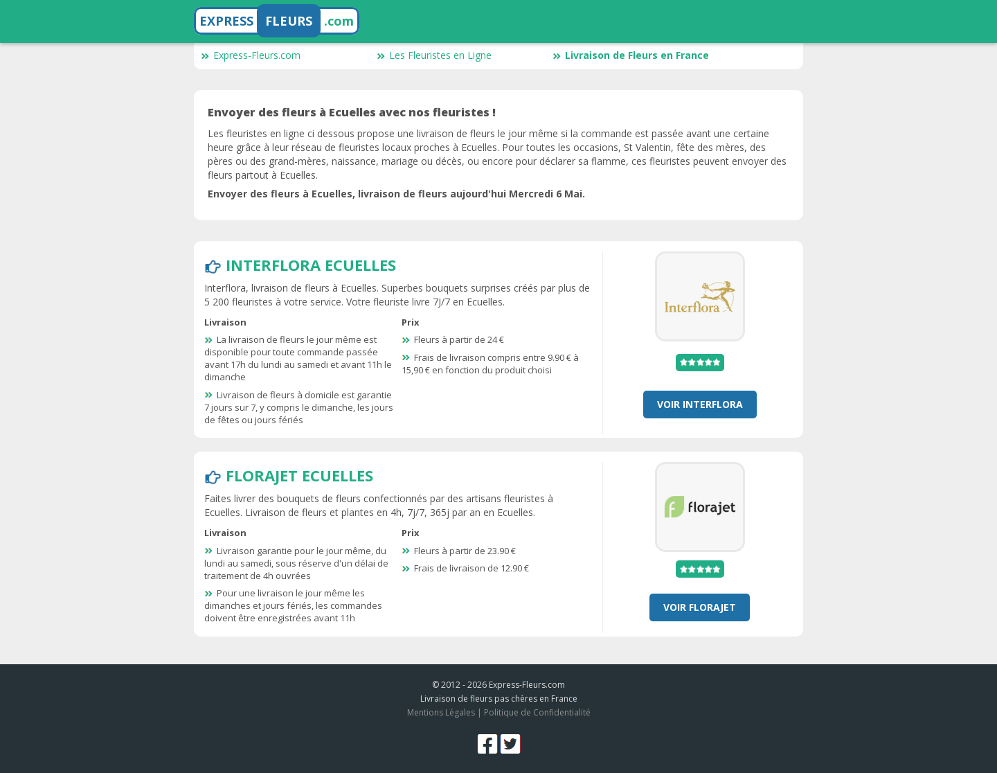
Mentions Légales (441, 712)
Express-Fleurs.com (250, 55)
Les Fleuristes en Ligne (434, 55)
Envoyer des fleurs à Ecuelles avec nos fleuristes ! (352, 112)
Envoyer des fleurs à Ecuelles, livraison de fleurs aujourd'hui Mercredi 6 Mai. (396, 193)
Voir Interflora (700, 404)
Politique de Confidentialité (537, 712)
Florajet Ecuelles (299, 475)
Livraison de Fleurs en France (631, 55)
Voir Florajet (699, 607)
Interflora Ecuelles (311, 264)
